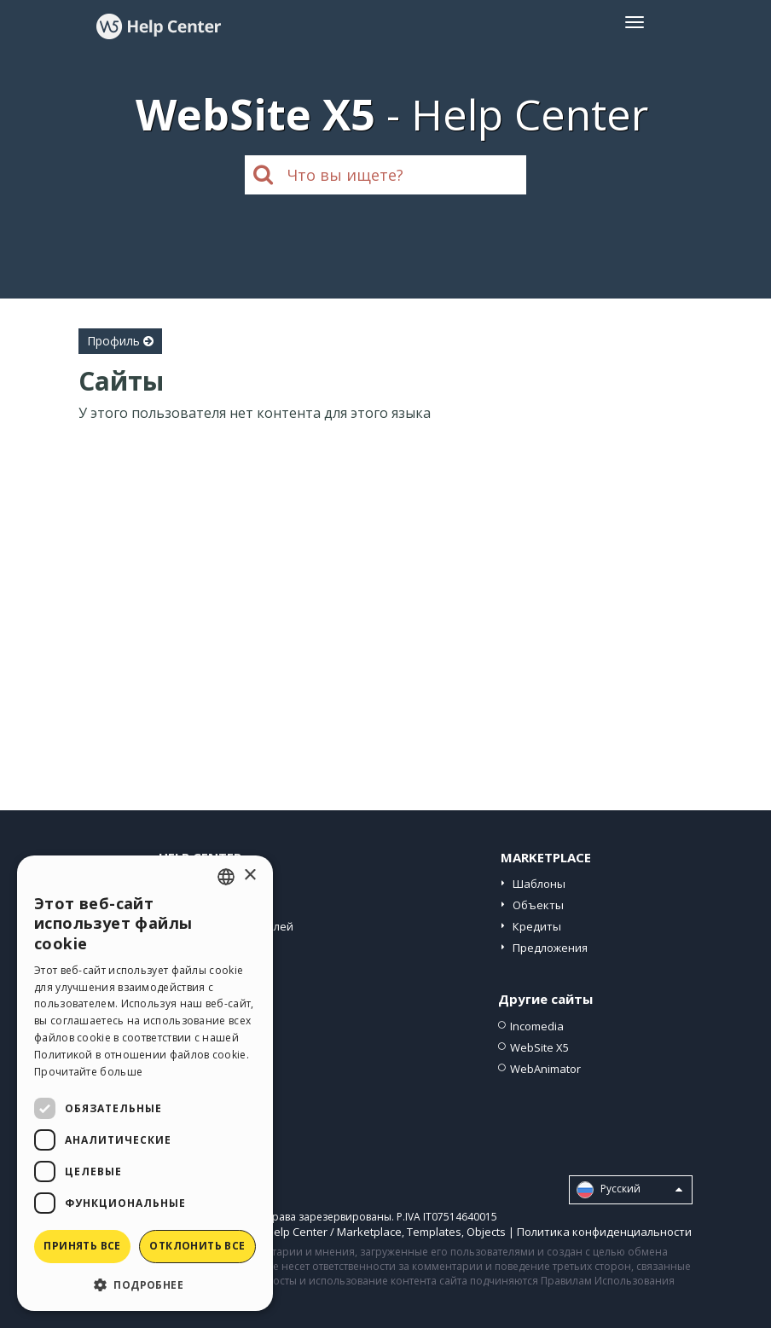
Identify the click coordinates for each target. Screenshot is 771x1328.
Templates (434, 1231)
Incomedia (537, 1026)
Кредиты (537, 926)
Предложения (550, 947)
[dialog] (145, 1083)
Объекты (538, 905)
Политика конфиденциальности (604, 1231)
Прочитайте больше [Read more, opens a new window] (88, 1071)
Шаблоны (539, 883)
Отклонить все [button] (197, 1245)
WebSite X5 (539, 1047)
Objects (486, 1231)
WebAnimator (545, 1068)
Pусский (629, 1189)
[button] (145, 1284)
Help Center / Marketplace (334, 1231)
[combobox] (226, 876)
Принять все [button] (81, 1245)
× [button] (249, 875)
